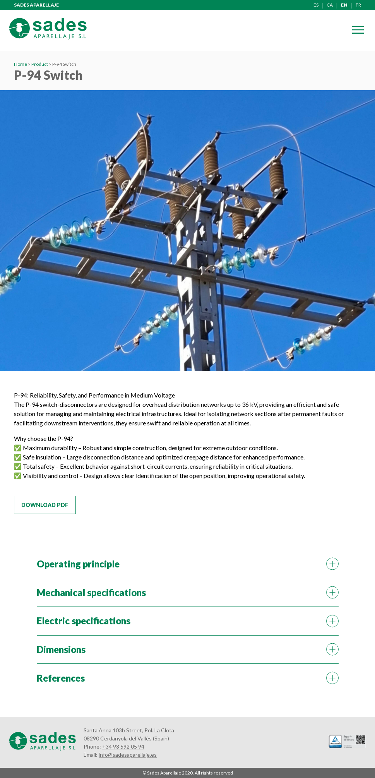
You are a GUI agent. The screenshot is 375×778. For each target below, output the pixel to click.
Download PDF (44, 505)
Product (39, 64)
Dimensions (61, 649)
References (61, 678)
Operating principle (78, 563)
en (344, 5)
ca (330, 5)
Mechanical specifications (91, 592)
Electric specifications (83, 620)
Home (20, 64)
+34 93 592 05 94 (123, 746)
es (315, 5)
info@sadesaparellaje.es (128, 754)
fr (358, 5)
